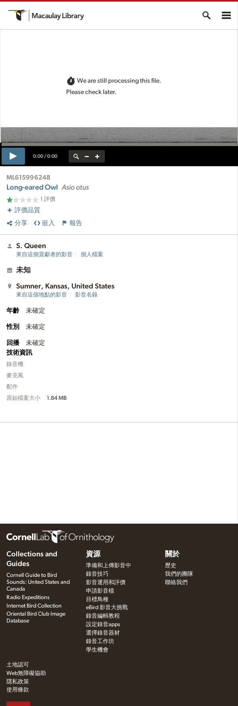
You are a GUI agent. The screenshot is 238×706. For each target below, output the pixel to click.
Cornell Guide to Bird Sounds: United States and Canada (38, 582)
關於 (172, 554)
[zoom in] (97, 156)
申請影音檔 (100, 591)
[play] (13, 156)
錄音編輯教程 (103, 616)
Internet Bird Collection (34, 606)
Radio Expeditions (28, 597)
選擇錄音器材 (103, 633)
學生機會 (97, 650)
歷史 (170, 565)
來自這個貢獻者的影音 (44, 254)
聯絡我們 (176, 582)
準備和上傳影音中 (108, 565)
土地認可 (17, 665)
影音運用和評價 (105, 582)
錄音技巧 (97, 574)
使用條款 (17, 690)
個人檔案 (92, 254)
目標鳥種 (97, 599)
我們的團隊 (179, 574)
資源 (93, 554)
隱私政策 (17, 682)
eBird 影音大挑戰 (107, 607)
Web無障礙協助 (26, 673)
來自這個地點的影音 (41, 295)
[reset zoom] (76, 156)
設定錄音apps (103, 624)
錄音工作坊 (100, 641)
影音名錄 (86, 295)
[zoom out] (86, 156)
